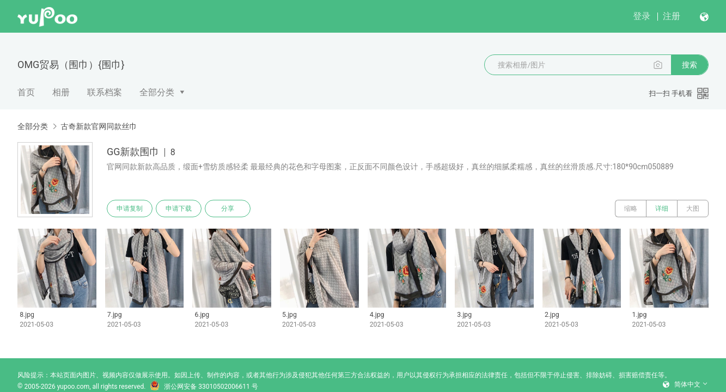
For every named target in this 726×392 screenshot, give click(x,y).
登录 (641, 16)
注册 (671, 16)
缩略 (630, 208)
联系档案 (104, 92)
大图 (692, 208)
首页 (26, 92)
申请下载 (179, 208)
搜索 (689, 64)
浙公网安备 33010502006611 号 (204, 386)
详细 (661, 208)
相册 (61, 92)
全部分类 (156, 92)
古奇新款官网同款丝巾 (98, 126)
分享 (227, 208)
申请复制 (130, 208)
